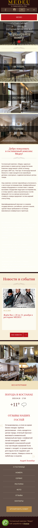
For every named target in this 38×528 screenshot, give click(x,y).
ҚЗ (34, 9)
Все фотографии (19, 385)
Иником (26, 523)
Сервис (19, 478)
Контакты (19, 501)
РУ (22, 9)
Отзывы (19, 495)
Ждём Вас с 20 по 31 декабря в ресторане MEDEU (18, 316)
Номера (19, 472)
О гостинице (19, 467)
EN (28, 9)
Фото (19, 490)
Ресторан (19, 484)
